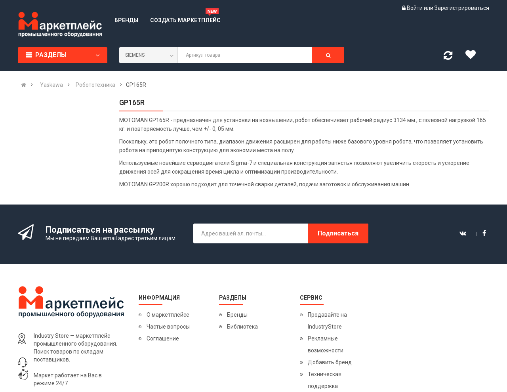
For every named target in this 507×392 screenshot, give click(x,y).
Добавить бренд (330, 362)
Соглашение (163, 338)
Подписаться (338, 233)
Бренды (237, 315)
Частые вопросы (168, 326)
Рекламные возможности (325, 344)
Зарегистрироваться (462, 8)
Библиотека (242, 326)
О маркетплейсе (168, 315)
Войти (415, 8)
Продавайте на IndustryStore (327, 321)
